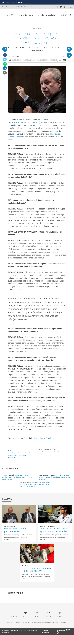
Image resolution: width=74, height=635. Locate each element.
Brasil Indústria (27, 482)
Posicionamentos (33, 622)
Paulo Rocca (8, 475)
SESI (11, 2)
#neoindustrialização (13, 457)
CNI (7, 2)
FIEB (25, 134)
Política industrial (47, 475)
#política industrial (18, 453)
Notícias (10, 622)
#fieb (33, 453)
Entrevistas (17, 622)
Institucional (9, 526)
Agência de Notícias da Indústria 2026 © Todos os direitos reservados (19, 631)
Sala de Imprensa (8, 7)
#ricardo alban (22, 455)
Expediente (28, 7)
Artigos (24, 622)
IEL (22, 2)
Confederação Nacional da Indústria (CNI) (25, 122)
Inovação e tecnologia (49, 526)
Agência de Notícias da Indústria (51, 452)
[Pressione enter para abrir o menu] (3, 15)
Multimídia (19, 7)
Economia (26, 565)
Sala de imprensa (45, 622)
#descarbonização (12, 455)
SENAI (17, 2)
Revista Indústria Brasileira (42, 438)
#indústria (10, 453)
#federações (27, 453)
